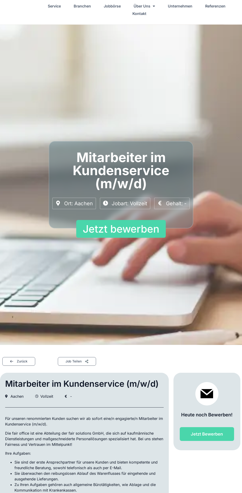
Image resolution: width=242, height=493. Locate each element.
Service (54, 6)
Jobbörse (112, 6)
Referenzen (215, 6)
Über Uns (144, 6)
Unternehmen (180, 6)
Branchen (82, 6)
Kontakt (139, 13)
